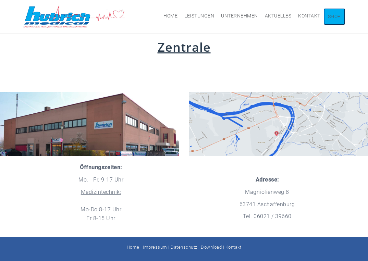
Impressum (155, 247)
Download (211, 247)
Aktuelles (278, 15)
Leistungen (199, 15)
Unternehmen (239, 15)
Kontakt (309, 15)
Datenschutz (184, 247)
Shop (334, 16)
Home (170, 15)
